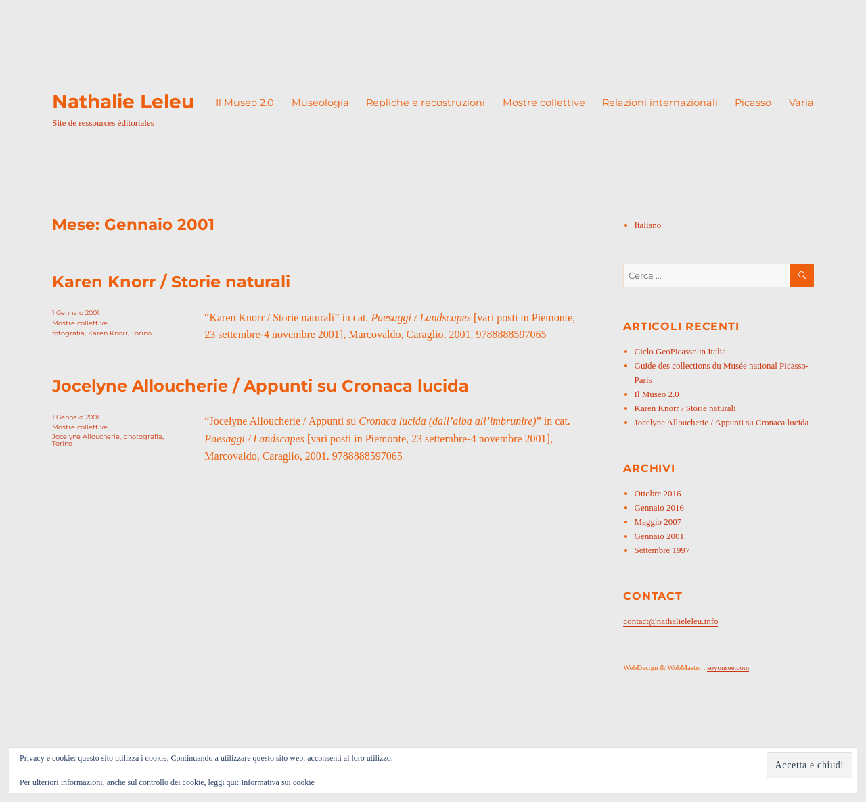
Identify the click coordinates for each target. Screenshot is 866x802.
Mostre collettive (544, 103)
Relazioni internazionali (660, 103)
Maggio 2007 (658, 522)
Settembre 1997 (662, 550)
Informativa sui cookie (278, 782)
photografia (142, 436)
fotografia (68, 333)
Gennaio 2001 (659, 536)
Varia (801, 103)
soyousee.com (728, 667)
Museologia (320, 103)
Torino (141, 333)
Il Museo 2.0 (245, 103)
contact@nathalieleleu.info (670, 621)
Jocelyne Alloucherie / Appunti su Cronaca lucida (260, 386)
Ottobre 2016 (658, 493)
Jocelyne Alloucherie (86, 436)
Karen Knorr (108, 333)
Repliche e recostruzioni (425, 103)
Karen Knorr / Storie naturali (171, 281)
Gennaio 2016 (659, 507)
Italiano (648, 225)
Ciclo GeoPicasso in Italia (680, 351)
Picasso (753, 103)
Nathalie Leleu (123, 101)
